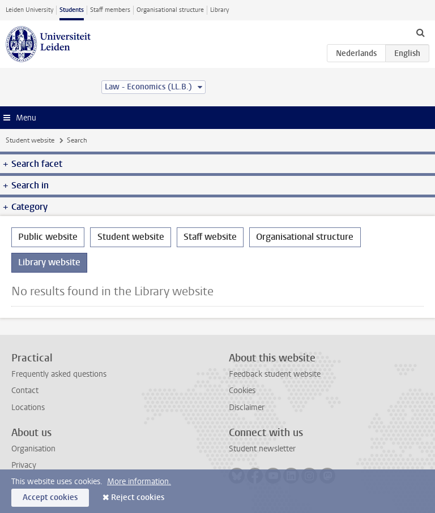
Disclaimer (247, 407)
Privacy (23, 465)
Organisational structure (170, 10)
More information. (139, 481)
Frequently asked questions (58, 374)
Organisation (33, 448)
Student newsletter (262, 448)
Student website (30, 140)
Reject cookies (137, 497)
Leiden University (29, 10)
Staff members (110, 10)
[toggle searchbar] (420, 32)
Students (71, 10)
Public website (48, 237)
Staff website (210, 237)
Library (219, 10)
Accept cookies (50, 497)
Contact (25, 390)
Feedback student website (275, 374)
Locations (28, 407)
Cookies (242, 390)
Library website (49, 262)
